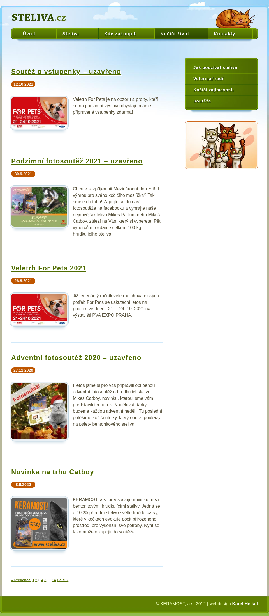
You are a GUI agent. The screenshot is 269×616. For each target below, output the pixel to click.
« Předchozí (21, 580)
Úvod (29, 33)
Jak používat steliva (215, 67)
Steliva (70, 33)
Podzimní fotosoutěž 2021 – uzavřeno (77, 161)
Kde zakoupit (120, 33)
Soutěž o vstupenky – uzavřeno (66, 71)
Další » (62, 580)
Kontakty (224, 33)
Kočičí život (175, 33)
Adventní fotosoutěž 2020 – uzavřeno (76, 357)
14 (54, 580)
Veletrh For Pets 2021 (48, 268)
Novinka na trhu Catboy (52, 472)
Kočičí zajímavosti (213, 89)
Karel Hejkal (245, 603)
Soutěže (202, 101)
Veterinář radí (208, 78)
